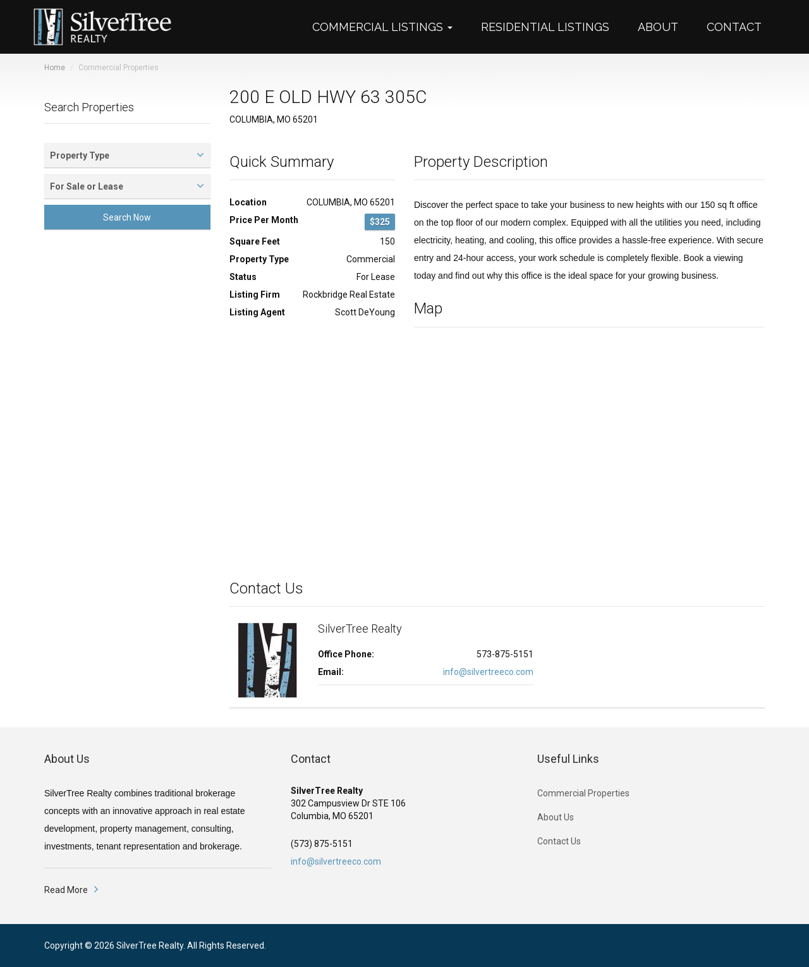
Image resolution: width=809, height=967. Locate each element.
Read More (66, 890)
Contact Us (559, 841)
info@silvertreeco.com (488, 672)
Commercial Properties (583, 793)
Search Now (127, 217)
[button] (388, 27)
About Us (555, 817)
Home (54, 67)
